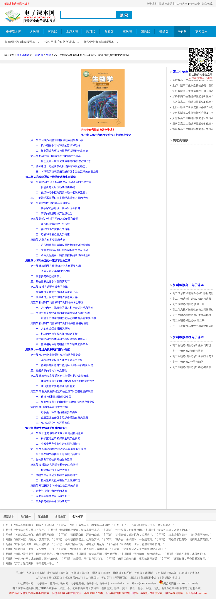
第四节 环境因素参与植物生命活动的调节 (54, 485)
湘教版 (117, 572)
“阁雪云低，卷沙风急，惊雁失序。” (135, 534)
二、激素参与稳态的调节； (46, 276)
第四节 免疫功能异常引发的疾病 (49, 407)
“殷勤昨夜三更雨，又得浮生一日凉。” (36, 549)
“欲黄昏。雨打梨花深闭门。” (88, 558)
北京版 (183, 572)
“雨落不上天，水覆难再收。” (192, 553)
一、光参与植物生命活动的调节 (48, 490)
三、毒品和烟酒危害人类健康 (53, 234)
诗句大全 (194, 3)
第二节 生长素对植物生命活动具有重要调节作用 (58, 449)
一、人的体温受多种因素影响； (54, 328)
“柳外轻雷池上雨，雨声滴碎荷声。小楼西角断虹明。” (45, 553)
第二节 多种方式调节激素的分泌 (49, 286)
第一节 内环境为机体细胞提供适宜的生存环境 (56, 140)
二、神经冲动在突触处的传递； (54, 229)
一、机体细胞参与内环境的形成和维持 (58, 145)
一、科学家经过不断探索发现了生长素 (58, 438)
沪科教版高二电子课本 (188, 285)
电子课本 (152, 3)
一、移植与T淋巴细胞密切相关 (53, 396)
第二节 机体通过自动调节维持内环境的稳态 (55, 155)
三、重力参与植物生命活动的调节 (50, 501)
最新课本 (8, 516)
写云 (8, 525)
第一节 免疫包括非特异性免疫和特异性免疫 (55, 354)
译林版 (149, 572)
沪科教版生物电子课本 (188, 337)
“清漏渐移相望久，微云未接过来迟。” (81, 529)
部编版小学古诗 (171, 577)
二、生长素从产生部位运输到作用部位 (58, 443)
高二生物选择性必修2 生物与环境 (191, 315)
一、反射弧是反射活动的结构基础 (55, 187)
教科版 (90, 31)
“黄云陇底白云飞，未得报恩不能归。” (36, 534)
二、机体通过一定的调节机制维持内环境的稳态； (59, 166)
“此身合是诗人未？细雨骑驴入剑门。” (144, 549)
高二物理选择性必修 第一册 (188, 304)
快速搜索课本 (167, 3)
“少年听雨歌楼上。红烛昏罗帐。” (83, 539)
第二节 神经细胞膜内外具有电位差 (50, 203)
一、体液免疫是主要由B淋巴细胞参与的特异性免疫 (65, 380)
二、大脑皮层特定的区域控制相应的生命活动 (62, 250)
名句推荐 (77, 516)
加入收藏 (207, 3)
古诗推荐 (60, 516)
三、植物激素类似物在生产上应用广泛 (58, 480)
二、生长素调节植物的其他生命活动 (51, 459)
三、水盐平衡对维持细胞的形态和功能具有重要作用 (66, 318)
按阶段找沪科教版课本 (99, 42)
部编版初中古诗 (150, 577)
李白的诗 (106, 577)
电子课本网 (13, 31)
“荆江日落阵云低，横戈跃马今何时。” (91, 525)
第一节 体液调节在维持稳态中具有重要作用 (55, 265)
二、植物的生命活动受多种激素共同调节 (54, 475)
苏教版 (52, 31)
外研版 (138, 572)
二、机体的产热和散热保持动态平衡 (57, 333)
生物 (48, 54)
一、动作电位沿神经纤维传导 (53, 223)
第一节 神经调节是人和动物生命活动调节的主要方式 (60, 182)
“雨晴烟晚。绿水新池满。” (148, 553)
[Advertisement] (40, 99)
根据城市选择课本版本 (16, 3)
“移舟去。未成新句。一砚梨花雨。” (135, 539)
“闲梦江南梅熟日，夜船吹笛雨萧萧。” (139, 558)
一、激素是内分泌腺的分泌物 (53, 271)
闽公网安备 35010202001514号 (178, 583)
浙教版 (145, 31)
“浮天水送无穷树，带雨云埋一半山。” (36, 563)
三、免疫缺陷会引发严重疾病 (53, 422)
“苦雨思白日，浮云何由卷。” (86, 534)
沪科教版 (182, 33)
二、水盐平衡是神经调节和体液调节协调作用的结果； (61, 312)
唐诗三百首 (55, 577)
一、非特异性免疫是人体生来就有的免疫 (59, 360)
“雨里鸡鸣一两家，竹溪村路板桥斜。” (142, 544)
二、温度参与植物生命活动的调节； (51, 496)
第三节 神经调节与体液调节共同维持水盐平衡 (56, 302)
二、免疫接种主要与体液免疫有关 (55, 386)
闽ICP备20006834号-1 (144, 583)
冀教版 (127, 31)
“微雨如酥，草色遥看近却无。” (191, 558)
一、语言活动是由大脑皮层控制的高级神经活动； (64, 244)
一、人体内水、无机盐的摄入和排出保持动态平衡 (64, 307)
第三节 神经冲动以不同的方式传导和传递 (54, 218)
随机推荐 (43, 516)
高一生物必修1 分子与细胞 (187, 361)
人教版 (34, 31)
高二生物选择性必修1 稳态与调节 (191, 298)
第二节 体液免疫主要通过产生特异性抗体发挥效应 (59, 375)
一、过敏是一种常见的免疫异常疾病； (58, 412)
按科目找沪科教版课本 (59, 42)
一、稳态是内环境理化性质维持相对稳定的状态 (63, 161)
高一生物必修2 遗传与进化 (187, 350)
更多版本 (201, 31)
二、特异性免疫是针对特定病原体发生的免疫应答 (64, 365)
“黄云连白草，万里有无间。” (173, 529)
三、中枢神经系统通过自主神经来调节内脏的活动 (59, 197)
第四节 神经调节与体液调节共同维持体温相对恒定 (59, 323)
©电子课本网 (25, 583)
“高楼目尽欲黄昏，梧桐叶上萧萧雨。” (189, 539)
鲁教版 (109, 31)
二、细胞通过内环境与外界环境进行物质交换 (62, 150)
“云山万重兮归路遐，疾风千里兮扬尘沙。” (149, 525)
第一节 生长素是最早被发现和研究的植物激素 (56, 433)
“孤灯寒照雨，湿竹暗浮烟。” (104, 553)
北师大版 (72, 31)
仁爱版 (128, 572)
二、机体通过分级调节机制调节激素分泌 (54, 297)
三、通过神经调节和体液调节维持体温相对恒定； (59, 339)
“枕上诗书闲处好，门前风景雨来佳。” (189, 534)
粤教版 (107, 572)
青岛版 (172, 572)
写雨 (161, 534)
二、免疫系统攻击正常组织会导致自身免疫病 (62, 417)
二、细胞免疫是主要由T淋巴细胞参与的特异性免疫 (65, 401)
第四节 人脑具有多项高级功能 (47, 239)
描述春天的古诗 (74, 577)
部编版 (164, 31)
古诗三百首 (92, 577)
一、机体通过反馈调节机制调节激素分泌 (54, 292)
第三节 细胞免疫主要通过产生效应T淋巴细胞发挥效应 (61, 391)
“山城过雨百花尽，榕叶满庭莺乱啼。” (86, 544)
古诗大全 (182, 3)
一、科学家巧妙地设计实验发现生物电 (58, 208)
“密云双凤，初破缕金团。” (130, 529)
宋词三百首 (121, 577)
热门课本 (26, 516)
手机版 (20, 572)
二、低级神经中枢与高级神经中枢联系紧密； (62, 192)
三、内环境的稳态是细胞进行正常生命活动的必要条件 (67, 171)
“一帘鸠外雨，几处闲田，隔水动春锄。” (37, 558)
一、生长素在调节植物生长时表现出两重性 (55, 454)
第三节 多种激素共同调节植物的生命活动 (54, 464)
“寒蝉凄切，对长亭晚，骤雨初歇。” (90, 549)
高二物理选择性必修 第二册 (188, 320)
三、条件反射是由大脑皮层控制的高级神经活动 (63, 255)
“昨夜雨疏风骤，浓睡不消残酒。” (33, 544)
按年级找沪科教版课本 (20, 42)
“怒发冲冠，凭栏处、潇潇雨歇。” (33, 539)
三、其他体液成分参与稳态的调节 (50, 281)
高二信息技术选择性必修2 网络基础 (193, 309)
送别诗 (134, 577)
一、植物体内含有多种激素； (53, 469)
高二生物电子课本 (185, 71)
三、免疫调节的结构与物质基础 (48, 370)
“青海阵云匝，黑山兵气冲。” (30, 529)
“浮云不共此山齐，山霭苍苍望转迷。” (36, 525)
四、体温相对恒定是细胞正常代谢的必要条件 (62, 344)
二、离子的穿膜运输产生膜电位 (54, 213)
